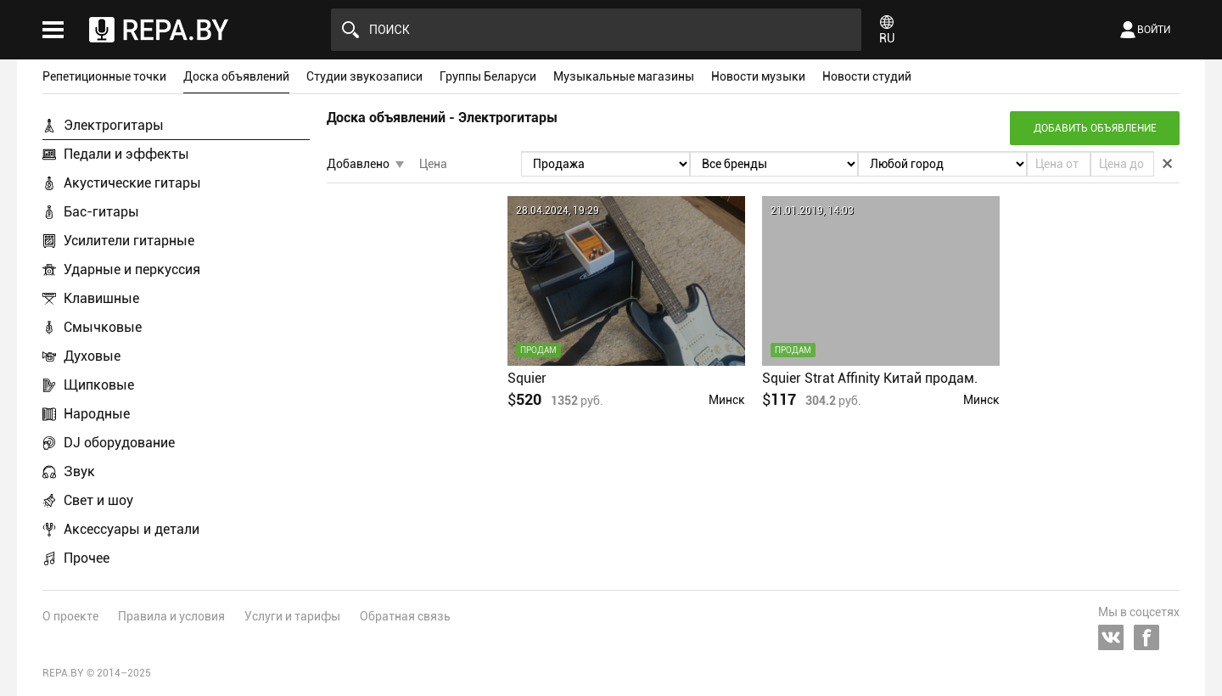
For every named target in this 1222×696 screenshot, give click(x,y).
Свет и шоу (98, 500)
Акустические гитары (132, 183)
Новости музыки (758, 76)
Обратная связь (405, 616)
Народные (97, 414)
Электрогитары (114, 125)
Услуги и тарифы (292, 616)
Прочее (86, 558)
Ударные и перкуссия (132, 269)
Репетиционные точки (104, 76)
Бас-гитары (101, 212)
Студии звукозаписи (364, 76)
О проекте (70, 616)
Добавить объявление (1095, 128)
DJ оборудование (119, 443)
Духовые (92, 356)
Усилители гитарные (129, 241)
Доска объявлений (236, 76)
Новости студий (866, 76)
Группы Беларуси (488, 76)
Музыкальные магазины (623, 76)
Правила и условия (171, 616)
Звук (79, 471)
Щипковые (99, 385)
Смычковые (103, 327)
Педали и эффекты (126, 154)
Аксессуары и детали (131, 529)
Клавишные (101, 298)
